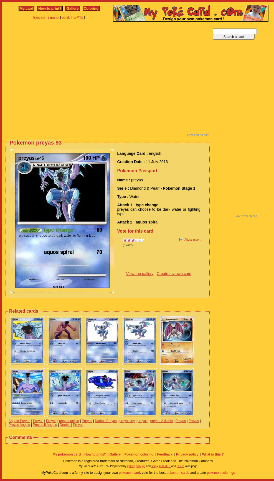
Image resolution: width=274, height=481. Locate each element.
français (39, 17)
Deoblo (65, 425)
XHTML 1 (165, 466)
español (53, 17)
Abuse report (192, 239)
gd (143, 466)
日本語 (78, 17)
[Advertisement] (52, 80)
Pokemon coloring (139, 454)
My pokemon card (66, 454)
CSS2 (180, 466)
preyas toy (127, 421)
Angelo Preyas (19, 421)
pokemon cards (178, 473)
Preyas (38, 421)
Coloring (91, 8)
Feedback (164, 454)
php (138, 466)
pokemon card (129, 473)
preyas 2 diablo (161, 421)
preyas (143, 421)
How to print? (50, 8)
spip (153, 466)
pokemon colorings (221, 473)
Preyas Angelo (19, 425)
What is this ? (213, 454)
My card (26, 8)
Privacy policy (187, 454)
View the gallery (140, 273)
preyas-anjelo (69, 421)
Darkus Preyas (106, 421)
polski (66, 17)
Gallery (73, 8)
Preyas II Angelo (45, 425)
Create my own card (174, 273)
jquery (131, 466)
